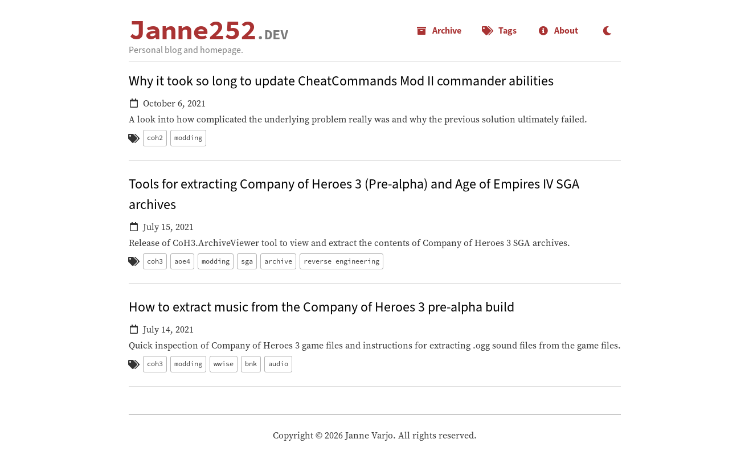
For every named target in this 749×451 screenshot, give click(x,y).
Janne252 (208, 30)
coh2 (155, 137)
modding (188, 137)
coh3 (155, 261)
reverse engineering (341, 261)
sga (247, 261)
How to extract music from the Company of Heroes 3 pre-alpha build (321, 307)
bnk (251, 363)
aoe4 (182, 261)
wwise (224, 363)
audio (278, 363)
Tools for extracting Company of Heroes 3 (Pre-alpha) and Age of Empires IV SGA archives (354, 194)
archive (278, 261)
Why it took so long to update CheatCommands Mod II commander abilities (341, 81)
